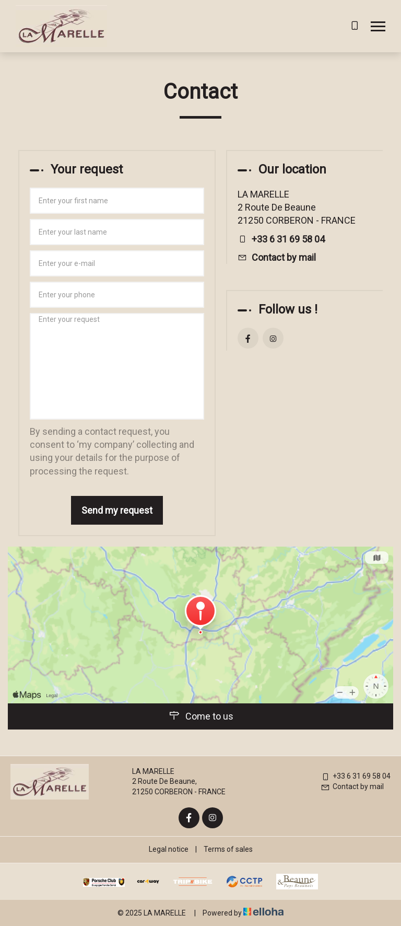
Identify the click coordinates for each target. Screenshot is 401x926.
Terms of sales (228, 849)
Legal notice (168, 849)
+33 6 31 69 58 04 (356, 776)
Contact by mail (284, 257)
